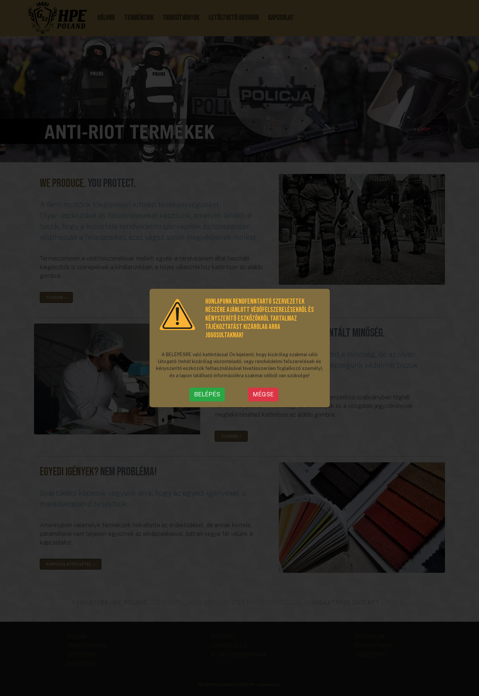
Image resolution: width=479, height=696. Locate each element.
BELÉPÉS (207, 394)
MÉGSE (263, 394)
